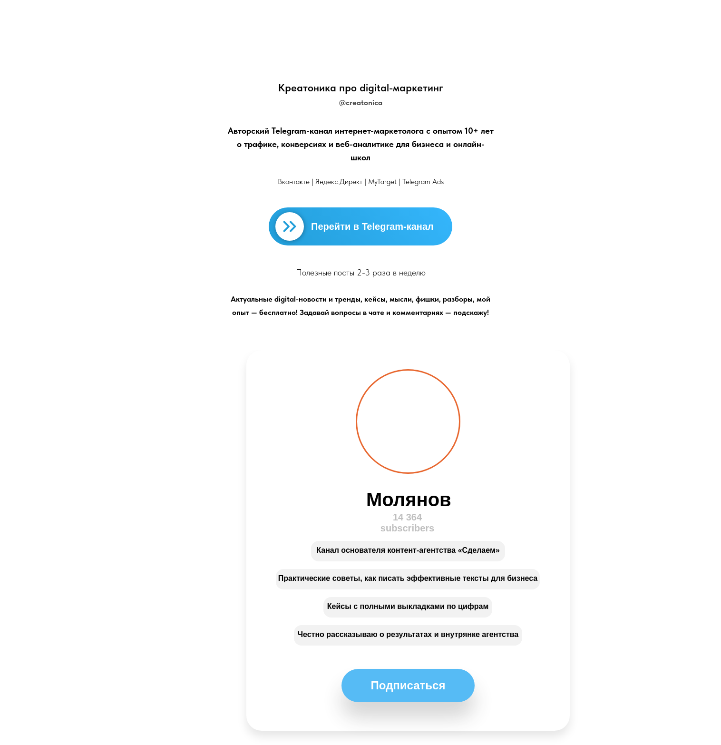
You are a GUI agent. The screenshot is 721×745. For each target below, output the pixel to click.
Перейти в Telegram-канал (372, 226)
